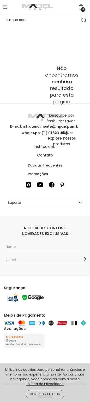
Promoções (38, 174)
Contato (45, 155)
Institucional (45, 146)
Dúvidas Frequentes (45, 165)
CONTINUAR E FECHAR (45, 394)
